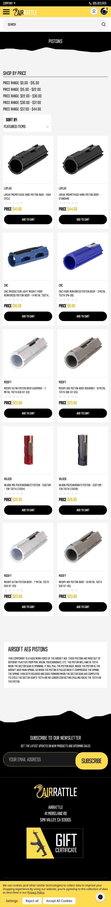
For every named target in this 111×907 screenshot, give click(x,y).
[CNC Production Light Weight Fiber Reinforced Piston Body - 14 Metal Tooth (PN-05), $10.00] (28, 256)
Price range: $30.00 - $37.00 (22, 102)
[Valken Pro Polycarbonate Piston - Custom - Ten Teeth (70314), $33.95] (28, 450)
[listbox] (27, 126)
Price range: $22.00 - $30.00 (22, 96)
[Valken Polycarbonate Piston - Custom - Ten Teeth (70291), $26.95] (82, 450)
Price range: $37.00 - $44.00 (22, 109)
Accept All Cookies (59, 901)
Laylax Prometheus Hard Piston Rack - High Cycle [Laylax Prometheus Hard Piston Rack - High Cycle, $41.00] (27, 196)
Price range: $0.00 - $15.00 (21, 83)
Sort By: (11, 120)
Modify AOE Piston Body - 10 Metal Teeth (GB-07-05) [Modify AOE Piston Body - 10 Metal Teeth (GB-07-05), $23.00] (80, 584)
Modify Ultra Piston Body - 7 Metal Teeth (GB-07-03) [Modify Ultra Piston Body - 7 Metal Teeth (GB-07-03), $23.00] (26, 584)
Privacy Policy (35, 892)
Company (9, 3)
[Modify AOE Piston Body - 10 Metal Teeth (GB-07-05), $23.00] (82, 547)
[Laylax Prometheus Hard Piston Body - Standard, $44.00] (82, 160)
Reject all (32, 901)
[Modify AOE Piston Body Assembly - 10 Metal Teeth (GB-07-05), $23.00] (82, 353)
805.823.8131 (97, 3)
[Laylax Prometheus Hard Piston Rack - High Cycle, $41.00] (28, 160)
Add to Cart (28, 219)
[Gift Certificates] (55, 843)
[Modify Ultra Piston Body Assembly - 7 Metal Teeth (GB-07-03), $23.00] (28, 353)
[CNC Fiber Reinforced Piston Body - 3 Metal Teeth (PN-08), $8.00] (82, 256)
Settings (12, 901)
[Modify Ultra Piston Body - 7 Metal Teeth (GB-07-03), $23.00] (28, 547)
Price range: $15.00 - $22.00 (22, 89)
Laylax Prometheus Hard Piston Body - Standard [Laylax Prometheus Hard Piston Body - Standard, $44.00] (79, 196)
